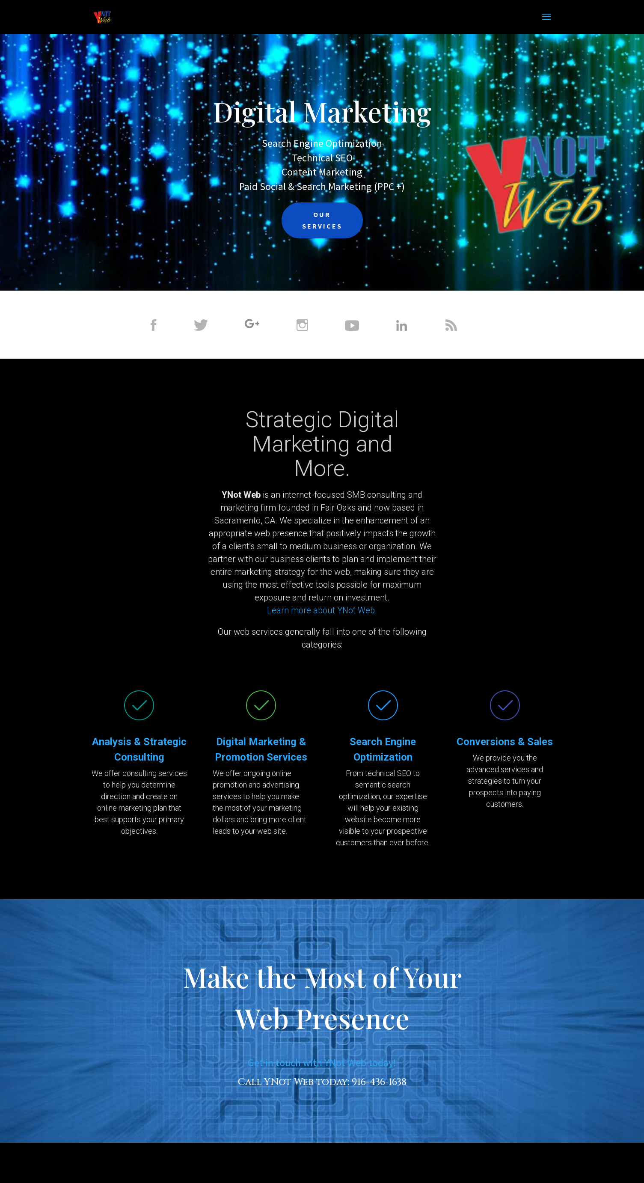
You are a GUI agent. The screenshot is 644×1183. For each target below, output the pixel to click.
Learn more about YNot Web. (322, 610)
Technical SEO (322, 157)
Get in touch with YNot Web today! (322, 1062)
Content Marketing (322, 171)
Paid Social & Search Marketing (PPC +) (322, 186)
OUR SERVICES (322, 220)
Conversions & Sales (505, 742)
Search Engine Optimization (322, 143)
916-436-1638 (379, 1082)
